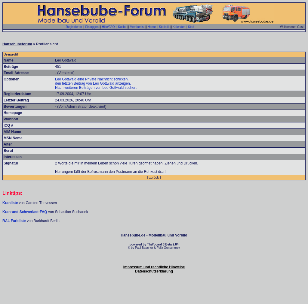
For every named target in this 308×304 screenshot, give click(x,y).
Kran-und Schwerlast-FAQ (25, 212)
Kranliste (10, 203)
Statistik (164, 27)
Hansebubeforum (17, 44)
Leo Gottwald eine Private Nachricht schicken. (92, 79)
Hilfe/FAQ (108, 27)
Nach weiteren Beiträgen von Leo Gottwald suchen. (96, 88)
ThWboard (154, 244)
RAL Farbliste (14, 221)
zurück (154, 177)
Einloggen (91, 27)
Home (152, 27)
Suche (122, 27)
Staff (191, 27)
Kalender (179, 27)
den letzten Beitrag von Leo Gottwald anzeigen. (93, 83)
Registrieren (74, 27)
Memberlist (137, 27)
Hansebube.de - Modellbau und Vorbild (154, 235)
